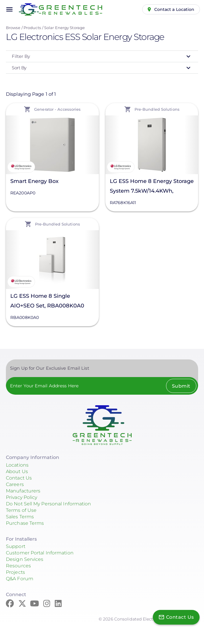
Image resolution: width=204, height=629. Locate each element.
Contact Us (19, 478)
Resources (18, 566)
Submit (181, 386)
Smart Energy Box (34, 181)
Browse (13, 27)
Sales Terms (20, 516)
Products (32, 27)
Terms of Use (21, 510)
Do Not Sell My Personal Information (48, 504)
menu (9, 9)
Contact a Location (174, 9)
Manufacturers (23, 491)
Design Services (25, 559)
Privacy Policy (21, 497)
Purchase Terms (25, 523)
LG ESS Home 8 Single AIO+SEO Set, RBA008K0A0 (47, 301)
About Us (17, 471)
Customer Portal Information (40, 553)
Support (15, 546)
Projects (15, 572)
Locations (17, 465)
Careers (15, 484)
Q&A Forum (19, 578)
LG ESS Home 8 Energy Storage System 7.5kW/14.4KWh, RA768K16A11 (152, 187)
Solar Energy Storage (64, 27)
